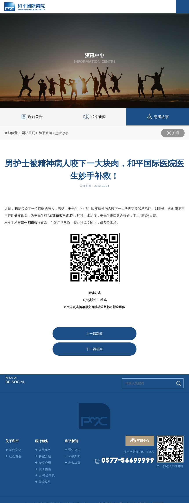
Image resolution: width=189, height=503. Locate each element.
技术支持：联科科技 (137, 488)
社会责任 (13, 441)
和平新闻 (45, 133)
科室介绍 (43, 441)
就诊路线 (43, 466)
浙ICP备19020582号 (110, 488)
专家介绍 (43, 447)
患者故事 (62, 133)
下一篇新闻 (133, 333)
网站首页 (28, 133)
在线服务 (43, 434)
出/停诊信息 (45, 460)
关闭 (175, 133)
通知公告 (73, 434)
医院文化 (13, 434)
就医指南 (43, 453)
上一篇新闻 (56, 333)
